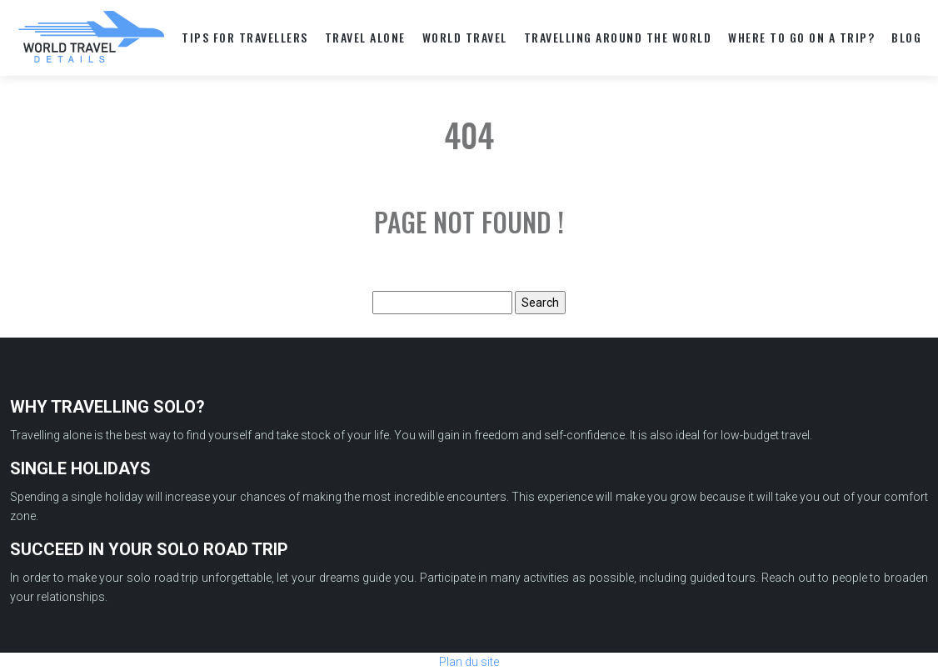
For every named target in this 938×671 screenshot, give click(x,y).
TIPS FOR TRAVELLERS (245, 37)
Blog (906, 37)
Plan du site (469, 661)
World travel (464, 37)
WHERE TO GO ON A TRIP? (801, 37)
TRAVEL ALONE (365, 37)
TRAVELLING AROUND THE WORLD (618, 37)
